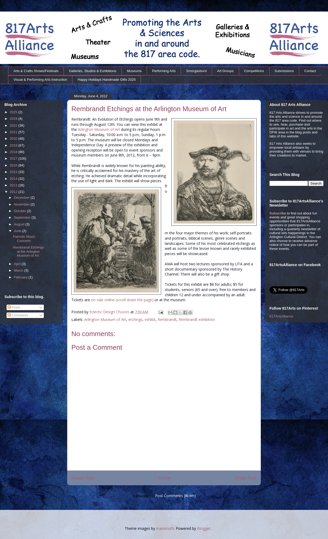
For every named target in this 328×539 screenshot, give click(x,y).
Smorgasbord (196, 71)
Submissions (284, 71)
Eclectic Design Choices (109, 311)
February (21, 277)
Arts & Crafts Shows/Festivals (36, 71)
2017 (14, 158)
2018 (14, 152)
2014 (14, 179)
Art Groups (225, 71)
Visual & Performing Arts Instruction (40, 80)
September (22, 217)
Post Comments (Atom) (175, 495)
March (19, 270)
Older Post (246, 478)
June (18, 231)
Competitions (254, 71)
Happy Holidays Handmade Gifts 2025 (107, 80)
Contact (310, 71)
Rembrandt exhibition (197, 319)
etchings (135, 319)
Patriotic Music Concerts (24, 239)
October (20, 211)
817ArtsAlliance (281, 316)
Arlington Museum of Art (99, 129)
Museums (134, 71)
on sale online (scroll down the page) (122, 299)
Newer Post (83, 478)
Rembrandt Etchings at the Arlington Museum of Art (28, 251)
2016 (14, 165)
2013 (14, 185)
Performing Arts (164, 71)
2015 (14, 172)
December (22, 198)
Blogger (203, 528)
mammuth (165, 528)
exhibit (150, 319)
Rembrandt (167, 319)
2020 (14, 139)
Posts (14, 307)
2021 (14, 132)
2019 (14, 145)
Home (164, 478)
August (19, 224)
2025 (14, 112)
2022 (14, 125)
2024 (14, 119)
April (18, 264)
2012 (14, 192)
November (22, 204)
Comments (18, 315)
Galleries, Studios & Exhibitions (93, 71)
